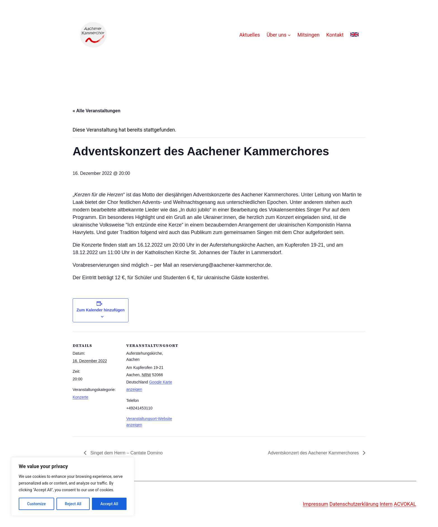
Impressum (315, 504)
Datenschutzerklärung (353, 504)
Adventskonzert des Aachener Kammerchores (314, 452)
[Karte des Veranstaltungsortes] (209, 369)
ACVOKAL (405, 504)
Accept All (109, 504)
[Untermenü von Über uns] (289, 35)
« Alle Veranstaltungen (96, 110)
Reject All (73, 504)
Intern (386, 504)
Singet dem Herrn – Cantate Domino (126, 452)
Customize (36, 504)
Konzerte (80, 397)
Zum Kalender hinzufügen (101, 310)
